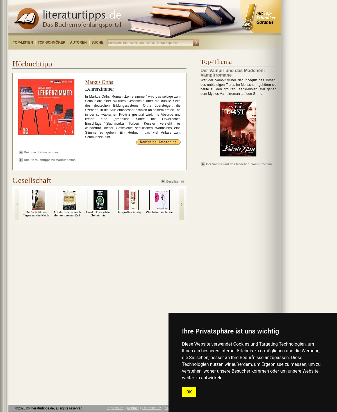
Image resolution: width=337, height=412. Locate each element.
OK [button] (189, 392)
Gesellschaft (173, 181)
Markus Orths (99, 82)
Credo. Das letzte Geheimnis (98, 214)
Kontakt (133, 408)
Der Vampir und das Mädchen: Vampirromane (239, 164)
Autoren (78, 42)
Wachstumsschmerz (160, 212)
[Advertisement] (81, 54)
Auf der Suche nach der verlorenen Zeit (67, 214)
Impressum (115, 408)
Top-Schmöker (51, 42)
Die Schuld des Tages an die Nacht (36, 214)
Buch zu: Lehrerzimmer (41, 152)
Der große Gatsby (129, 212)
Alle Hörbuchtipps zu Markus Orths (50, 160)
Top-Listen (23, 42)
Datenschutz (151, 408)
